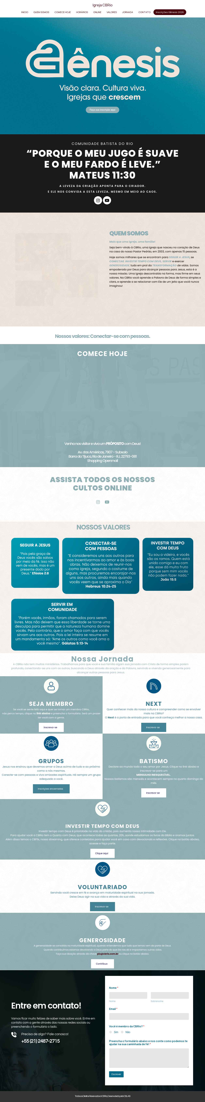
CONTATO (144, 12)
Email (113, 1009)
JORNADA (127, 12)
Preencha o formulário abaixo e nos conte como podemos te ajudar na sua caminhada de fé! (148, 1043)
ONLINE (97, 12)
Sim (116, 1032)
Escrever (116, 1074)
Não (128, 1032)
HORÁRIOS (82, 12)
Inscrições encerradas (50, 788)
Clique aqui (101, 853)
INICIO (24, 12)
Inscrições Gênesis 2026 (170, 12)
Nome (112, 1001)
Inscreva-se (50, 727)
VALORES (112, 12)
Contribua (101, 963)
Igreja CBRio (102, 5)
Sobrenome (157, 1001)
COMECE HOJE (62, 12)
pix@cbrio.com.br (107, 953)
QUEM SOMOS (41, 12)
